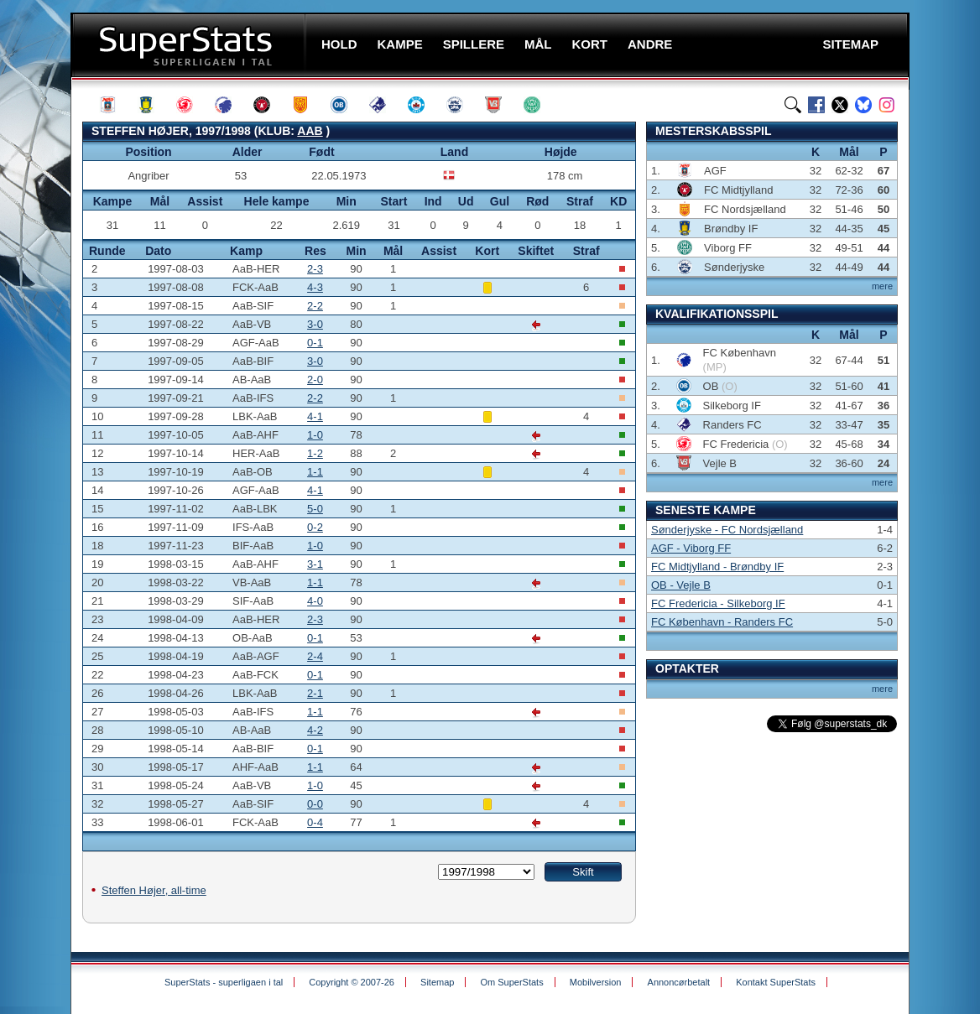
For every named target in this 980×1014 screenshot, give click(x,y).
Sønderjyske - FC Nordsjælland (727, 529)
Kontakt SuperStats (776, 982)
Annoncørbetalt (679, 982)
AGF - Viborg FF (691, 548)
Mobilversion (596, 982)
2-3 (315, 269)
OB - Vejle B (681, 585)
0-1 (315, 342)
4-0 (315, 601)
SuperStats (190, 45)
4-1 (315, 416)
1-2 (315, 453)
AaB (309, 131)
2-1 (315, 693)
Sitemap (437, 982)
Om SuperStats (511, 982)
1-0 (315, 435)
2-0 (315, 379)
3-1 (315, 564)
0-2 (315, 527)
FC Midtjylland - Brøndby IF (717, 566)
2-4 (315, 656)
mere (882, 286)
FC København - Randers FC (722, 622)
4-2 (315, 730)
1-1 (315, 471)
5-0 (315, 508)
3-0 (315, 324)
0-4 (315, 822)
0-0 (315, 804)
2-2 (315, 305)
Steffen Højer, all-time (154, 890)
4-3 (315, 287)
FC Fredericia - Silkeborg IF (718, 603)
